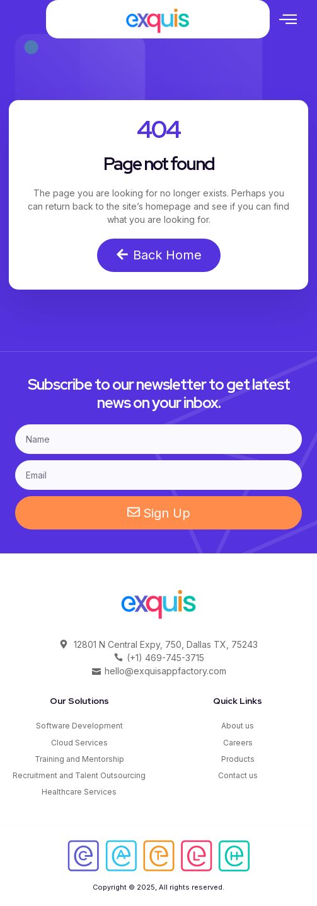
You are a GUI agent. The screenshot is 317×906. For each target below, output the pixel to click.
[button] (288, 19)
